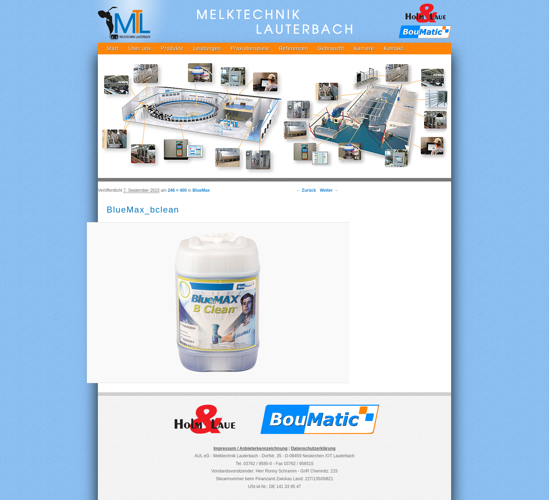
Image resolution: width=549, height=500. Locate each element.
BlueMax (201, 190)
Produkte (172, 48)
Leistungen (207, 48)
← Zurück (306, 190)
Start (112, 48)
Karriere (364, 48)
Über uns (139, 48)
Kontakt (393, 48)
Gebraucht (331, 48)
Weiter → (329, 190)
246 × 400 (177, 190)
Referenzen (293, 48)
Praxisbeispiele (250, 48)
